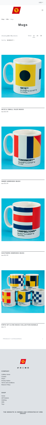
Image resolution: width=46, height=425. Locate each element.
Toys (2, 404)
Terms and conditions (8, 382)
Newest (10, 40)
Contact (3, 376)
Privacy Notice (5, 380)
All (41, 35)
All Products (5, 398)
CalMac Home (5, 374)
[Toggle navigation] (42, 10)
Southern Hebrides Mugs (12, 253)
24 (37, 35)
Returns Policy (5, 385)
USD (40, 2)
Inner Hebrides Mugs (10, 181)
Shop (2, 19)
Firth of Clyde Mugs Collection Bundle (19, 325)
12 (34, 35)
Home (3, 396)
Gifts (7, 19)
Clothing (4, 400)
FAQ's (3, 378)
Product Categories (12, 339)
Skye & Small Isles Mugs (12, 109)
